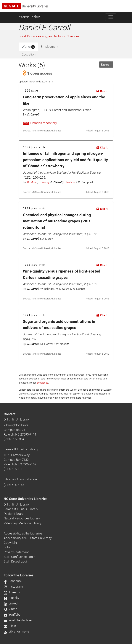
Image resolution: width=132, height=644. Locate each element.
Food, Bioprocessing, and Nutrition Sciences (49, 36)
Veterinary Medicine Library (22, 523)
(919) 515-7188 (14, 485)
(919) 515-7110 (14, 469)
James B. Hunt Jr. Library (21, 449)
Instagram (13, 586)
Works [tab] (28, 47)
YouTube (12, 614)
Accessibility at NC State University (28, 538)
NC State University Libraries (25, 499)
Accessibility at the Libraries (23, 533)
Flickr (10, 626)
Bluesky (11, 598)
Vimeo (10, 609)
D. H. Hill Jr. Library (17, 419)
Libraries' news (16, 631)
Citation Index (28, 17)
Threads (12, 592)
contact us (42, 382)
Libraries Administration (20, 479)
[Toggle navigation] (110, 17)
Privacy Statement (16, 552)
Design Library (13, 514)
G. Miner (32, 182)
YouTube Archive (18, 620)
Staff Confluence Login (19, 557)
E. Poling (43, 182)
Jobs (7, 547)
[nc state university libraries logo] (67, 7)
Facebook (13, 581)
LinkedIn (12, 603)
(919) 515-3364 (14, 439)
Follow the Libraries (18, 575)
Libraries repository (40, 123)
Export (105, 64)
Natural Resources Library (22, 518)
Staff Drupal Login (16, 561)
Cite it (101, 91)
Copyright (10, 542)
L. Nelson (69, 182)
